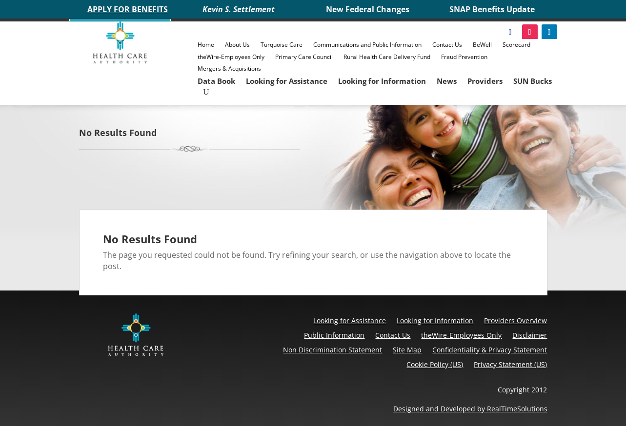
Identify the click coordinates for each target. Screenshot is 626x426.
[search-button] (206, 92)
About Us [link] (237, 44)
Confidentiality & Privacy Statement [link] (489, 349)
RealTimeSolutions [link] (517, 408)
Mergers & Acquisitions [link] (229, 68)
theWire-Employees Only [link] (231, 57)
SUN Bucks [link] (532, 81)
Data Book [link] (216, 81)
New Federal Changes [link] (367, 9)
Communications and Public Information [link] (367, 44)
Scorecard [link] (516, 44)
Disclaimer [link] (529, 335)
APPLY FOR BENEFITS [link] (127, 9)
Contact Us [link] (447, 44)
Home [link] (206, 44)
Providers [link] (485, 81)
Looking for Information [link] (382, 81)
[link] (120, 61)
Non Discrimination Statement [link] (332, 349)
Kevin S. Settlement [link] (238, 9)
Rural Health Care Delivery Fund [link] (386, 57)
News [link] (447, 81)
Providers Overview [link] (515, 320)
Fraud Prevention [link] (464, 57)
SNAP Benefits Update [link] (492, 9)
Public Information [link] (334, 335)
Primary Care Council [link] (304, 57)
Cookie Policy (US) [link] (434, 364)
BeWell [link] (482, 44)
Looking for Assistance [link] (286, 81)
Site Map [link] (407, 349)
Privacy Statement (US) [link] (510, 364)
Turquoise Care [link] (282, 44)
